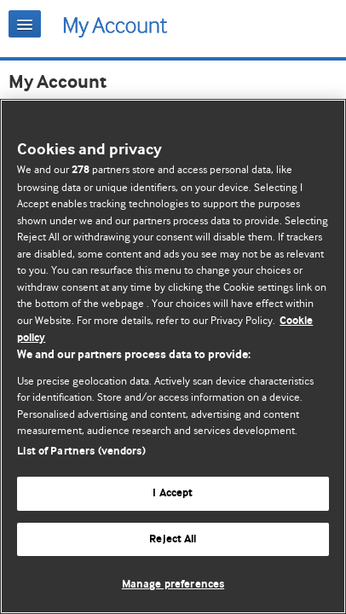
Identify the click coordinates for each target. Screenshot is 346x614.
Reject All (172, 539)
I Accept (173, 493)
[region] (173, 356)
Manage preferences (173, 584)
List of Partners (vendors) (81, 451)
